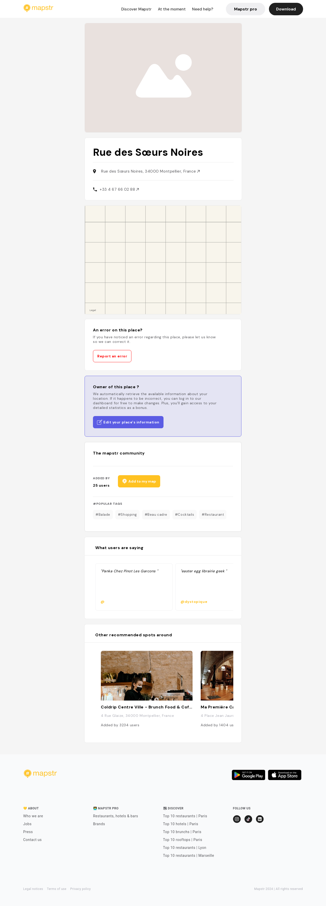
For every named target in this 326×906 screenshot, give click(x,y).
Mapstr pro (245, 9)
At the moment (172, 9)
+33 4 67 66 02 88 (119, 189)
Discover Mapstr (136, 9)
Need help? (202, 9)
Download (286, 9)
